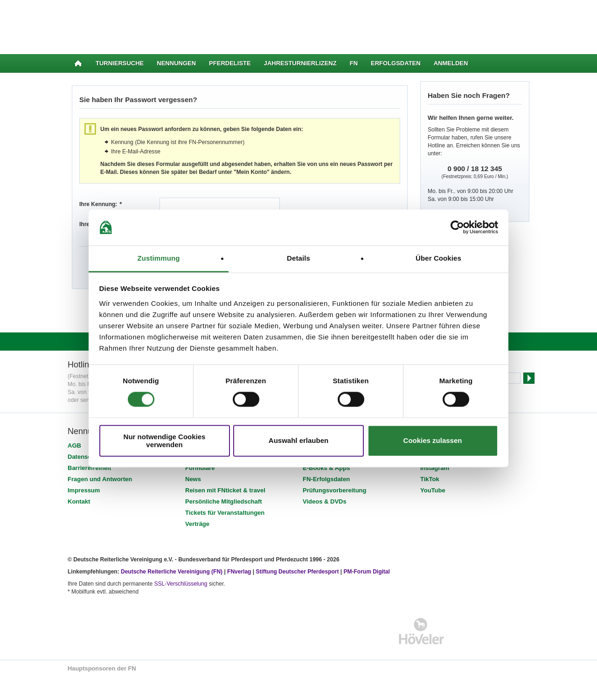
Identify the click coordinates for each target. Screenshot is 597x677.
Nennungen (176, 63)
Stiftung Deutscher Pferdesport (297, 571)
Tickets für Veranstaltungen (224, 512)
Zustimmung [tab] (159, 258)
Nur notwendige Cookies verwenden (165, 441)
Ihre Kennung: (100, 204)
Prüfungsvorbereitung (335, 490)
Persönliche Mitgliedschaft (223, 501)
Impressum (84, 490)
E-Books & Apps (326, 467)
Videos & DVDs (325, 501)
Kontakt (79, 501)
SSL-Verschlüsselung (180, 583)
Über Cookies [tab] (438, 258)
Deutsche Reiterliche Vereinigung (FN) (171, 571)
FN (354, 63)
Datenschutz (86, 456)
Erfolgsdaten (396, 63)
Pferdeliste (230, 63)
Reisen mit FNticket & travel (225, 490)
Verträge (197, 523)
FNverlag (240, 571)
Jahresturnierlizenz (300, 63)
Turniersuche (120, 63)
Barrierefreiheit (89, 467)
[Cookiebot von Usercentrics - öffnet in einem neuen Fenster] (457, 228)
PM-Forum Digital (367, 571)
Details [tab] (298, 258)
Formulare (200, 467)
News (193, 479)
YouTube (432, 490)
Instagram (434, 467)
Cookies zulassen (432, 441)
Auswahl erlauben (298, 441)
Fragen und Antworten (100, 479)
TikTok (429, 479)
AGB (74, 445)
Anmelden (451, 63)
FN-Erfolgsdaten (326, 479)
